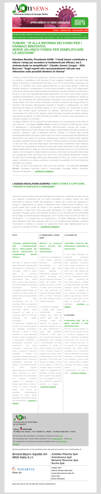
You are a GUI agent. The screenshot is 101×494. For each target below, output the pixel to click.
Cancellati (62, 441)
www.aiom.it (57, 439)
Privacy (16, 444)
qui (61, 436)
